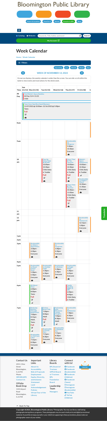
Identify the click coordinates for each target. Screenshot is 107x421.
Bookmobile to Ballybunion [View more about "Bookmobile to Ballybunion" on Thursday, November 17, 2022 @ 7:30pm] (71, 309)
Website (31, 36)
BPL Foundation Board (54, 379)
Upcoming (58, 68)
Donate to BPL (68, 21)
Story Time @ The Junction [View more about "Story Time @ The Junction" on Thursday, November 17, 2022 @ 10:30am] (71, 186)
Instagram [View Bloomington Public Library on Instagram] (70, 385)
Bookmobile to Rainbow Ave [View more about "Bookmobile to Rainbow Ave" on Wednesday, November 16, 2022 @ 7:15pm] (59, 329)
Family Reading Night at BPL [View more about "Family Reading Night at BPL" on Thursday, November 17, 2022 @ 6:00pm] (70, 288)
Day (88, 68)
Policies (34, 390)
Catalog (21, 36)
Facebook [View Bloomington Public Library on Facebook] (70, 367)
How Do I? (47, 21)
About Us (35, 367)
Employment (36, 374)
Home (18, 57)
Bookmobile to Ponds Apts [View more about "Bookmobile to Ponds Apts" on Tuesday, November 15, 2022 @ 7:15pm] (47, 330)
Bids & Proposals (38, 372)
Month (73, 68)
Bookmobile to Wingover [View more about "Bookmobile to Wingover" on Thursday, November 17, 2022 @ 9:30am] (71, 142)
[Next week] (82, 73)
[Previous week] (23, 73)
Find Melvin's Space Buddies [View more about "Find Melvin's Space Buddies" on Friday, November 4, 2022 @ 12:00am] (34, 94)
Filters (25, 62)
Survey (57, 21)
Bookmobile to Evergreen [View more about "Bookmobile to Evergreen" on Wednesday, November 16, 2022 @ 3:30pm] (59, 245)
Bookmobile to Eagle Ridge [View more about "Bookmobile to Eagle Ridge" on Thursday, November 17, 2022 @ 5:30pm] (71, 267)
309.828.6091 (21, 377)
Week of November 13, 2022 (52, 73)
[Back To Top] (53, 405)
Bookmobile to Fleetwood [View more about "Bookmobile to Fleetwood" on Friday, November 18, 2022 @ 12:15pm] (83, 219)
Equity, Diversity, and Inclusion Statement (38, 379)
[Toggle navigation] (19, 30)
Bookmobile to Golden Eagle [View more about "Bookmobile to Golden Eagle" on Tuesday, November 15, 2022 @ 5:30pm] (47, 267)
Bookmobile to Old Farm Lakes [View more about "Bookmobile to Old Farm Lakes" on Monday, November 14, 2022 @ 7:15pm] (35, 336)
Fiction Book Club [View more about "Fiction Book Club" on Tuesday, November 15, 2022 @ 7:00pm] (46, 308)
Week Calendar (29, 57)
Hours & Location (33, 21)
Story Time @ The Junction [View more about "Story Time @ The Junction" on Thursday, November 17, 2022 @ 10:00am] (71, 161)
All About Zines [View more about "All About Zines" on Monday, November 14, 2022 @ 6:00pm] (34, 286)
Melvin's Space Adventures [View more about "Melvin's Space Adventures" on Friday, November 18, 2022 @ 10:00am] (83, 161)
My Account (52, 41)
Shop (79, 21)
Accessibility (36, 369)
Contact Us (20, 380)
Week (81, 68)
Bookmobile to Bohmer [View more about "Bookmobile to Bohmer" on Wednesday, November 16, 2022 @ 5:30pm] (59, 266)
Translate (104, 213)
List (66, 68)
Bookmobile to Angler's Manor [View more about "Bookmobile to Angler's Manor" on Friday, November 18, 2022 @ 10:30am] (83, 180)
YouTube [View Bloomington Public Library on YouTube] (69, 393)
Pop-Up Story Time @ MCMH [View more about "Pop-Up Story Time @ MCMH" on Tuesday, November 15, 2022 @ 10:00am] (47, 161)
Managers (54, 392)
